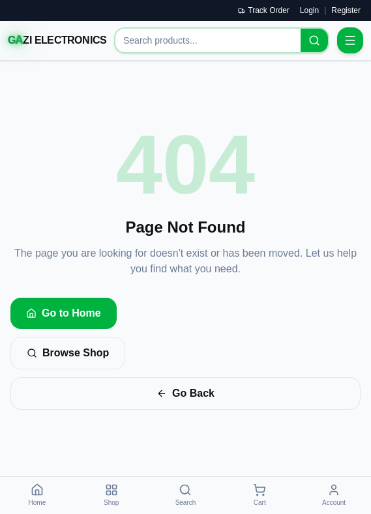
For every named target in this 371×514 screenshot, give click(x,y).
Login (309, 10)
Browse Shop (68, 352)
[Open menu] (350, 40)
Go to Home (63, 313)
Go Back (185, 393)
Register (346, 10)
